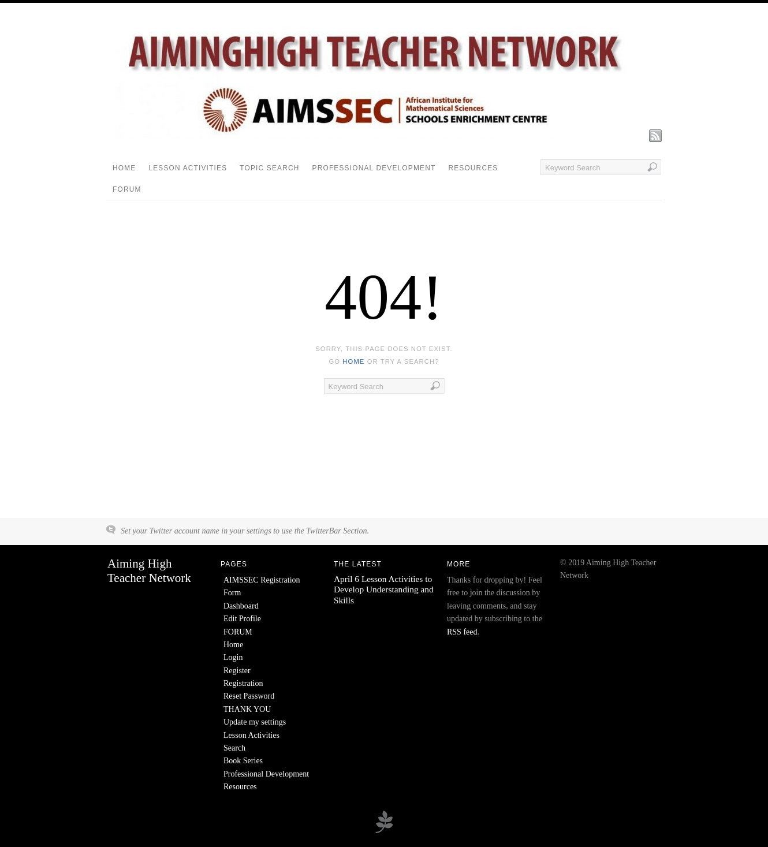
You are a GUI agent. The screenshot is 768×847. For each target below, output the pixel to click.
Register (237, 670)
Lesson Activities (187, 168)
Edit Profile (242, 618)
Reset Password (248, 696)
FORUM (127, 189)
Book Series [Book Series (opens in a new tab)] (243, 760)
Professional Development (374, 168)
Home (124, 168)
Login (233, 657)
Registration (243, 683)
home (353, 361)
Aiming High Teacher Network (149, 571)
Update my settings (254, 722)
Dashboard (241, 606)
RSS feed (462, 632)
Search (234, 748)
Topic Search (269, 168)
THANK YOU (247, 709)
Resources (473, 168)
